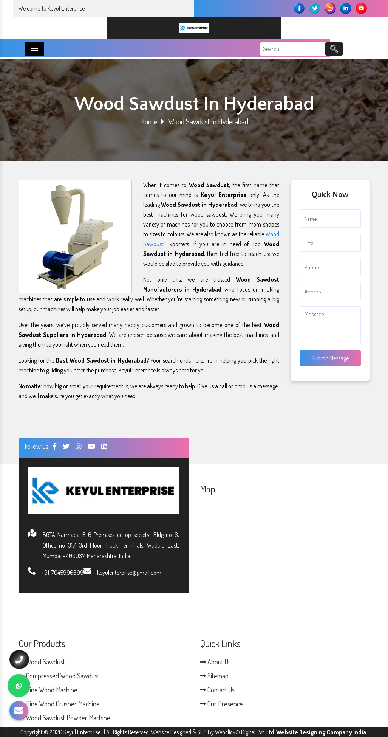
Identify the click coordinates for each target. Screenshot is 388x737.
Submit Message (330, 358)
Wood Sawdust (42, 662)
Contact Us (217, 690)
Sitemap (214, 676)
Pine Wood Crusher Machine (59, 704)
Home (148, 121)
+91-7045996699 (62, 572)
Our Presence (221, 704)
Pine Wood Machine (48, 690)
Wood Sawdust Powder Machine (64, 718)
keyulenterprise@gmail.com (129, 572)
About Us (215, 662)
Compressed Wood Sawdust (59, 676)
